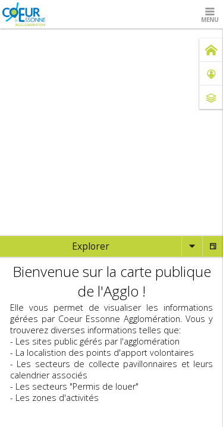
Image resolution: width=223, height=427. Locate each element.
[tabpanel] (111, 333)
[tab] (90, 246)
